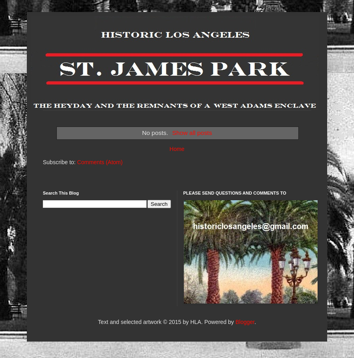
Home (176, 149)
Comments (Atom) (100, 162)
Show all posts (192, 132)
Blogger (244, 322)
